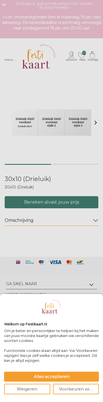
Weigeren (27, 389)
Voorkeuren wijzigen (79, 389)
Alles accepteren (51, 376)
